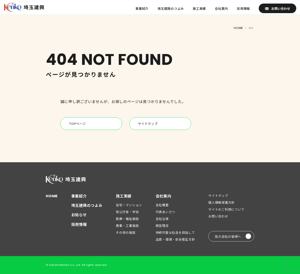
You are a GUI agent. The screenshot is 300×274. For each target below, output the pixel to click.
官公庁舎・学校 (127, 212)
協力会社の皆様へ (233, 236)
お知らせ (79, 214)
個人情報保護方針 (221, 202)
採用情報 (79, 224)
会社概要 (162, 205)
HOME (238, 28)
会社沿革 (162, 218)
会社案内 (163, 196)
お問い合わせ (218, 216)
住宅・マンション (129, 205)
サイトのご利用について (226, 209)
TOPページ (94, 123)
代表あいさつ (165, 212)
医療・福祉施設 (127, 218)
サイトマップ (163, 123)
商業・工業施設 (127, 225)
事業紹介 (79, 196)
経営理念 (162, 225)
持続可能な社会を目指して (175, 232)
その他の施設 (126, 232)
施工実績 (123, 196)
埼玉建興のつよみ (86, 205)
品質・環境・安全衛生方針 (175, 239)
